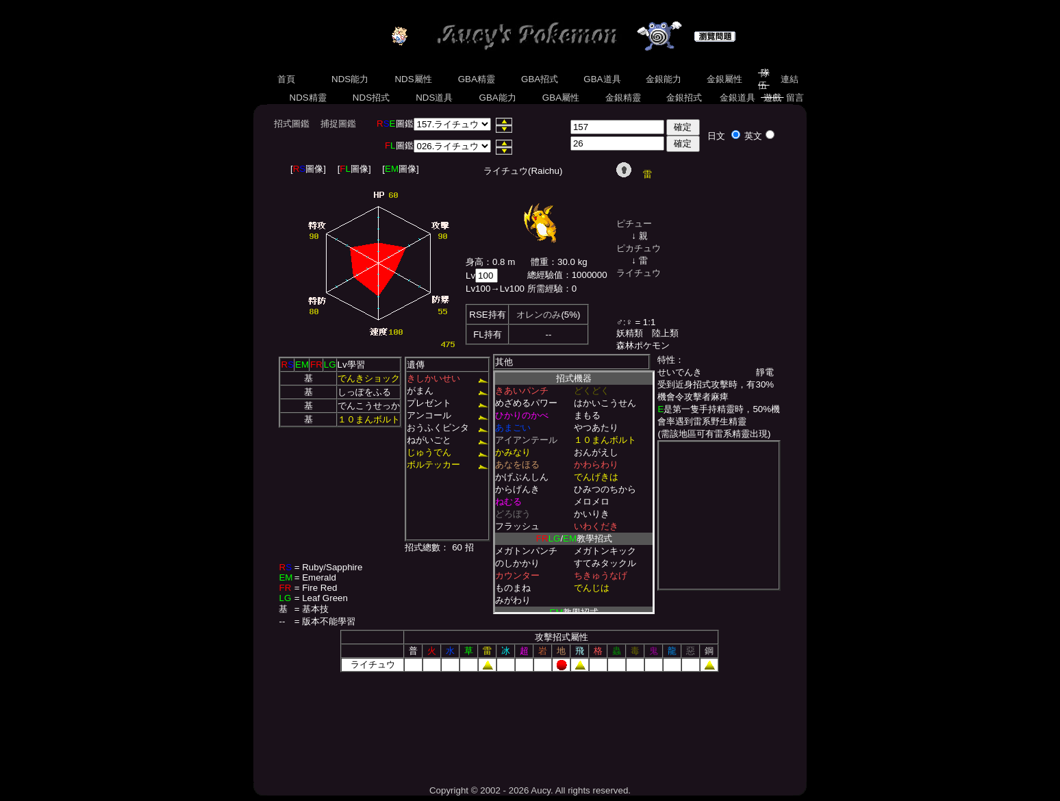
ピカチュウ (638, 248)
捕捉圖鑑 (338, 123)
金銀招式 (684, 97)
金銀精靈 (623, 97)
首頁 (286, 79)
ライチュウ (638, 273)
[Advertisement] (530, 723)
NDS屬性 (413, 79)
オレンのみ (538, 314)
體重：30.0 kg (559, 262)
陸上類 (665, 333)
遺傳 (416, 364)
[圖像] (308, 169)
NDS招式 (371, 97)
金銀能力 (663, 79)
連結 (789, 79)
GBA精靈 (476, 79)
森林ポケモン (643, 345)
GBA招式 (539, 79)
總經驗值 (545, 275)
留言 (795, 97)
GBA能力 (498, 97)
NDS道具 (435, 97)
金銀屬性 (724, 79)
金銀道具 (738, 97)
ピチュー (634, 223)
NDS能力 (350, 79)
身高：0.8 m (490, 262)
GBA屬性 (561, 97)
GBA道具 (602, 79)
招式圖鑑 (292, 123)
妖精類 (629, 333)
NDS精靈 (308, 97)
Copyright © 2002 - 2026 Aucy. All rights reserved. (530, 790)
